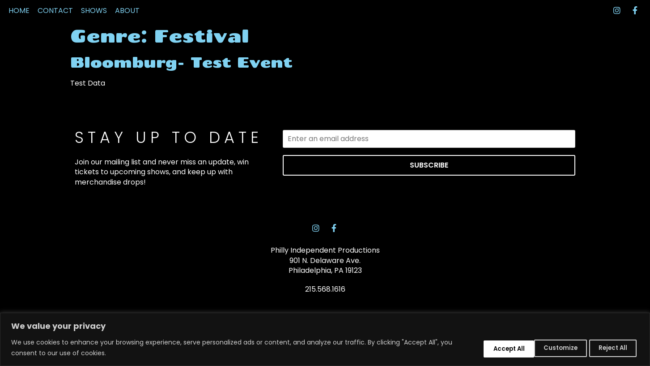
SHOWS (94, 28)
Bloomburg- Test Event (181, 97)
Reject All (547, 347)
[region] (325, 339)
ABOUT (127, 28)
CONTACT (55, 28)
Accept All (609, 347)
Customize (485, 347)
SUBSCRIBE (429, 199)
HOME (19, 28)
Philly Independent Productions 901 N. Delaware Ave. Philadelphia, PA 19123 (325, 297)
